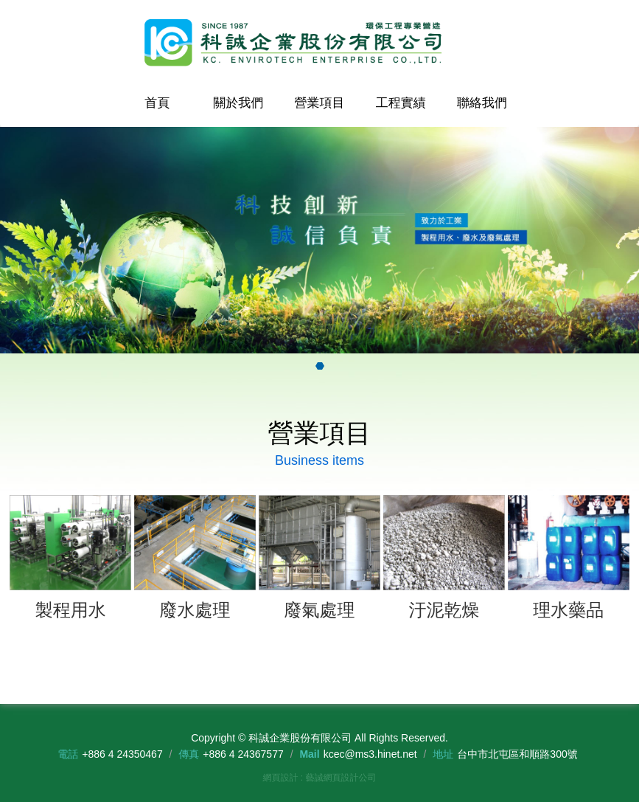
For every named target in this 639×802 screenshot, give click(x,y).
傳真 (188, 754)
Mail (309, 754)
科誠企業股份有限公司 (320, 43)
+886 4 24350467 (122, 754)
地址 (443, 754)
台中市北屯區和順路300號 (517, 754)
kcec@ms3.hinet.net (370, 754)
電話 (67, 754)
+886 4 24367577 (243, 754)
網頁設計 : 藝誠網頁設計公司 (319, 777)
